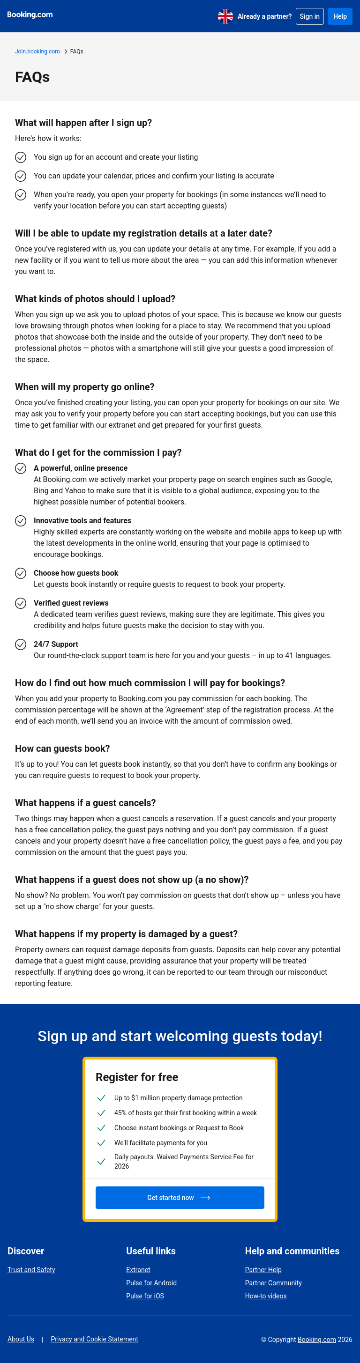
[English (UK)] (225, 16)
